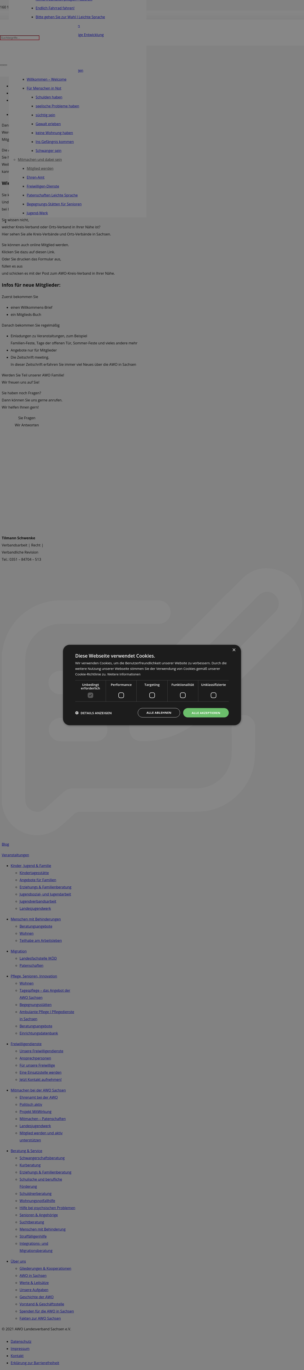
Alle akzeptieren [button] (205, 712)
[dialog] (152, 684)
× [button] (233, 649)
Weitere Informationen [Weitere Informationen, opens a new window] (125, 673)
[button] (93, 712)
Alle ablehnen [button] (157, 712)
